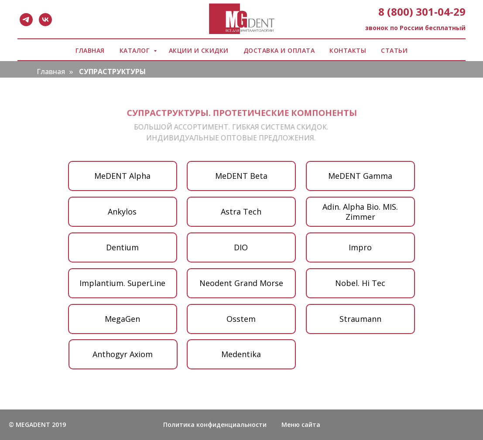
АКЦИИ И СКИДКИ (199, 50)
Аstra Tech (241, 211)
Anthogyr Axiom (122, 354)
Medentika (241, 354)
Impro (360, 247)
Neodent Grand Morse (241, 283)
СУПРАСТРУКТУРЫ (112, 72)
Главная (51, 72)
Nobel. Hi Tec (360, 283)
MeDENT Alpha (122, 176)
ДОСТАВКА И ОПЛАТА (279, 50)
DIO (241, 247)
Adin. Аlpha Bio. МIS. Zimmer (360, 211)
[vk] (45, 19)
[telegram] (26, 19)
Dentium (122, 247)
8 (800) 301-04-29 (422, 11)
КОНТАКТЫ (347, 50)
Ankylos (122, 211)
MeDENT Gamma (360, 176)
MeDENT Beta (241, 176)
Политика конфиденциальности (215, 424)
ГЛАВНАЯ (90, 50)
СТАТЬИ (394, 50)
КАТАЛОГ (135, 50)
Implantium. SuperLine (122, 283)
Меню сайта (300, 424)
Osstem (241, 319)
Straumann (360, 319)
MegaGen (122, 319)
